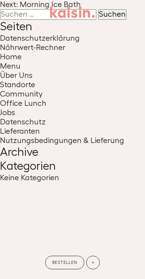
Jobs (7, 113)
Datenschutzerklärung (40, 38)
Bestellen (64, 262)
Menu (10, 66)
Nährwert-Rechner (32, 48)
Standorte (17, 85)
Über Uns (16, 75)
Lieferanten (20, 131)
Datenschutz (23, 122)
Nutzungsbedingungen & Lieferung (62, 141)
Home (11, 57)
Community (21, 94)
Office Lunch (23, 103)
